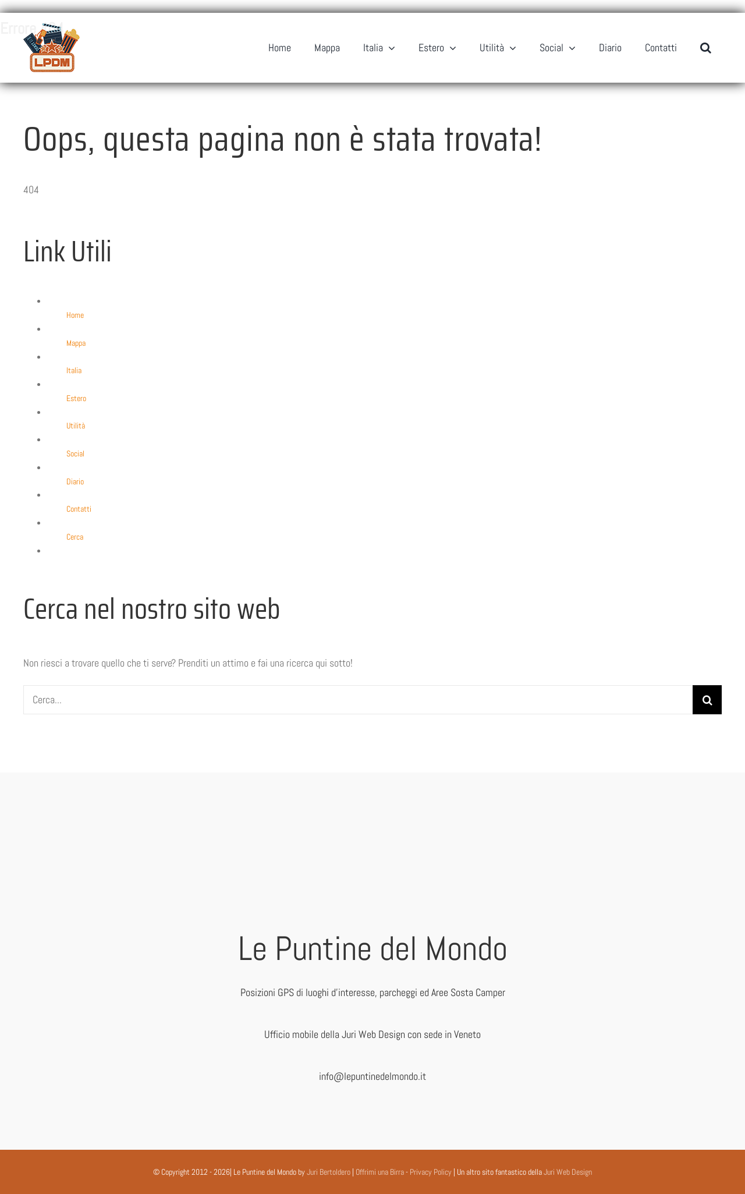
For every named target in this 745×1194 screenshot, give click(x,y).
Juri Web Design (568, 1172)
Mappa (76, 343)
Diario (75, 481)
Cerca (74, 537)
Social (75, 453)
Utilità (75, 425)
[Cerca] (707, 699)
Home (75, 315)
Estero (76, 398)
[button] (706, 48)
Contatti (78, 509)
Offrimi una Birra (380, 1172)
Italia (73, 370)
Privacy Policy (431, 1172)
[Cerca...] (358, 699)
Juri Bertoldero (328, 1172)
